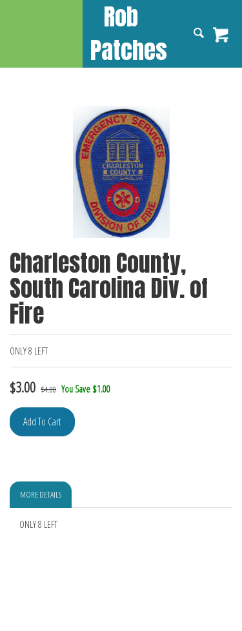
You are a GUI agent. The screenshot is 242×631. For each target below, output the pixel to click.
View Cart (221, 35)
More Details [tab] (40, 494)
